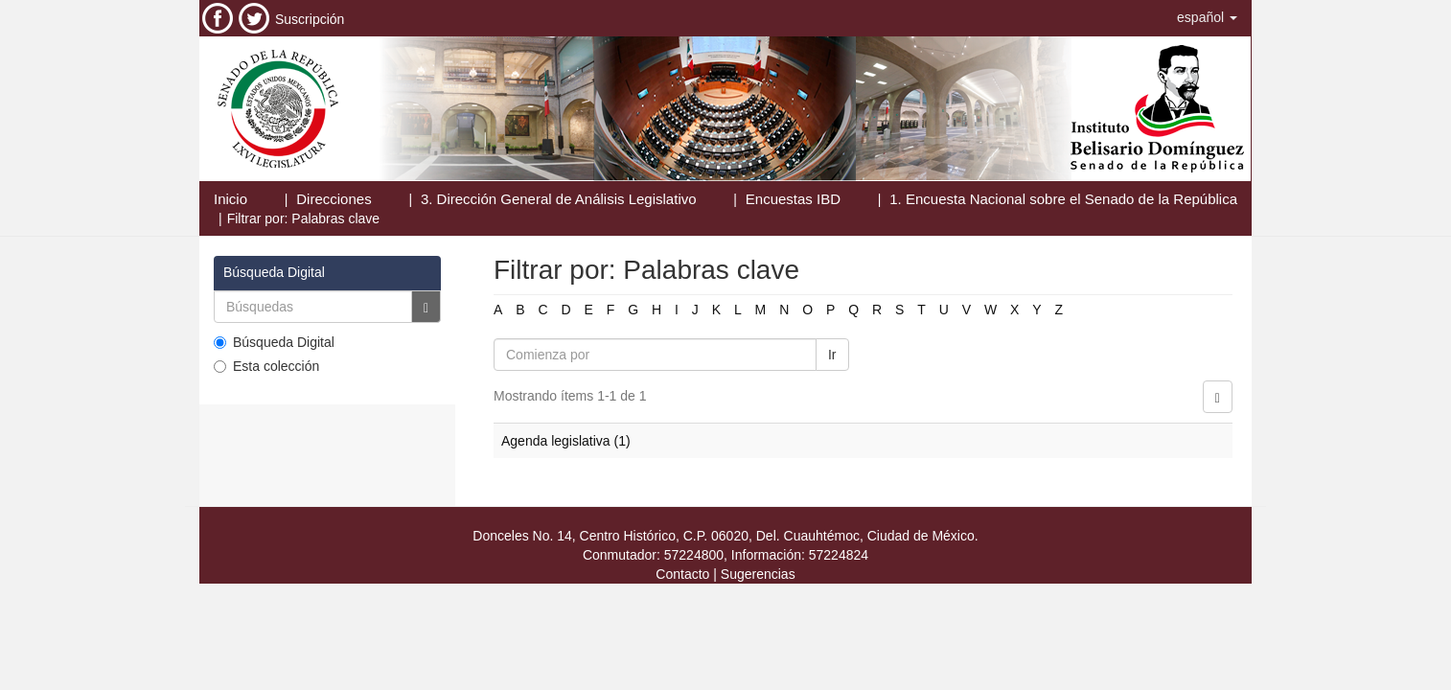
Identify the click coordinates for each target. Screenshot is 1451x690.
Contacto (682, 574)
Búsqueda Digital (274, 342)
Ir (832, 354)
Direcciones (333, 199)
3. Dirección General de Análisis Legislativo (559, 199)
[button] (1207, 17)
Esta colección (266, 366)
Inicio (230, 199)
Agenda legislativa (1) (566, 440)
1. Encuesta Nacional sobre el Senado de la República (1063, 199)
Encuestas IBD (793, 199)
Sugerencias (758, 574)
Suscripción (309, 19)
